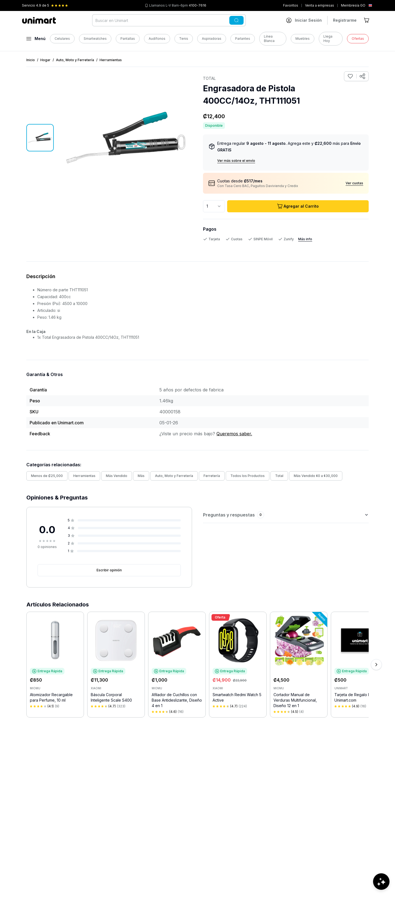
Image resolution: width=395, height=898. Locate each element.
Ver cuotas (354, 183)
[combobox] (214, 206)
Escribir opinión (109, 570)
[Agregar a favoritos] (350, 76)
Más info (305, 239)
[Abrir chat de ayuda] (381, 881)
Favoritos (290, 5)
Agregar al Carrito (298, 206)
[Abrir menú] (36, 39)
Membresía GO (353, 5)
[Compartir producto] (362, 76)
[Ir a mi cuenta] (304, 20)
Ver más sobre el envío (236, 161)
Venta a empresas (319, 5)
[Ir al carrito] (367, 20)
